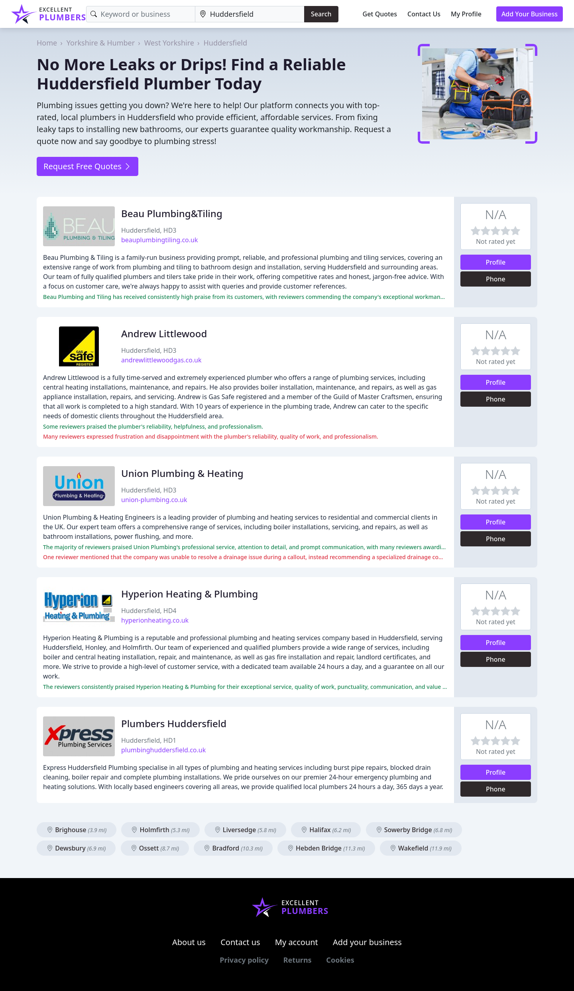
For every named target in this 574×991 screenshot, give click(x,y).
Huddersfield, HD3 (148, 230)
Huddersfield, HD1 (148, 740)
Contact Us (423, 14)
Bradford (233, 848)
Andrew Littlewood (164, 333)
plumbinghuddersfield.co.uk (163, 750)
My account (296, 942)
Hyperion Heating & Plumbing (189, 593)
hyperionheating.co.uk (155, 620)
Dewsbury (76, 848)
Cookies (340, 960)
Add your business (367, 942)
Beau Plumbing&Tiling (171, 213)
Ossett (155, 848)
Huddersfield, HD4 (148, 610)
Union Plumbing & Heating (182, 473)
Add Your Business (529, 14)
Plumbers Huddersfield (173, 723)
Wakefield (421, 848)
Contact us (240, 942)
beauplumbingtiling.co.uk (159, 239)
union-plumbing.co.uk (154, 499)
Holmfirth (160, 829)
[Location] (250, 14)
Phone (495, 279)
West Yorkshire (169, 42)
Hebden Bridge (326, 848)
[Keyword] (140, 14)
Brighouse (76, 829)
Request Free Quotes (87, 166)
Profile (496, 262)
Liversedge (245, 829)
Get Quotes (380, 14)
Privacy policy (244, 960)
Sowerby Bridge (414, 829)
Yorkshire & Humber (101, 42)
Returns (297, 960)
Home (47, 42)
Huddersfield (226, 42)
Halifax (326, 829)
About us (189, 942)
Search (321, 14)
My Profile (466, 14)
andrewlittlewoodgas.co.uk (161, 360)
